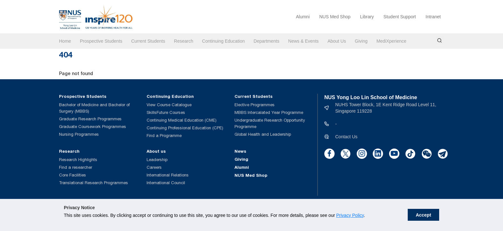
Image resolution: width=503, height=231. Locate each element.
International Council (166, 182)
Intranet (433, 16)
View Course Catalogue (169, 104)
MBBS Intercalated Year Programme (268, 112)
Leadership (157, 159)
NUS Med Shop (334, 16)
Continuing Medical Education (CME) (182, 120)
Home (65, 41)
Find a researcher (75, 167)
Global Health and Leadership (262, 134)
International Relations (168, 175)
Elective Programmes (254, 104)
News (240, 151)
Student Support (399, 16)
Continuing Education (223, 41)
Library (367, 16)
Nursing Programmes (79, 134)
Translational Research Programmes (93, 182)
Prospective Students (101, 41)
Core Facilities (72, 175)
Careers (154, 167)
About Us (337, 41)
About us (156, 151)
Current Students (148, 41)
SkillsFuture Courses (166, 112)
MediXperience (391, 41)
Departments (266, 41)
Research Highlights (78, 159)
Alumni (303, 16)
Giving (361, 41)
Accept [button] (482, 218)
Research (183, 41)
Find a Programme (164, 135)
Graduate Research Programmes (90, 118)
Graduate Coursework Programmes (92, 126)
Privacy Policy (295, 222)
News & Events (303, 41)
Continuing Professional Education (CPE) (185, 127)
